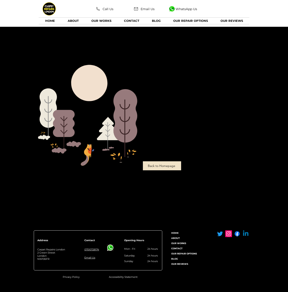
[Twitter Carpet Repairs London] (220, 233)
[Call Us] (104, 8)
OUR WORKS (178, 243)
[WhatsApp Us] (183, 8)
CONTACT (176, 248)
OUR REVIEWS (179, 264)
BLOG (174, 258)
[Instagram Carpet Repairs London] (228, 233)
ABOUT (175, 238)
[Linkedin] (245, 233)
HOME (175, 232)
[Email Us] (144, 8)
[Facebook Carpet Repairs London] (237, 233)
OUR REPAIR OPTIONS (184, 253)
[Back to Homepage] (162, 165)
